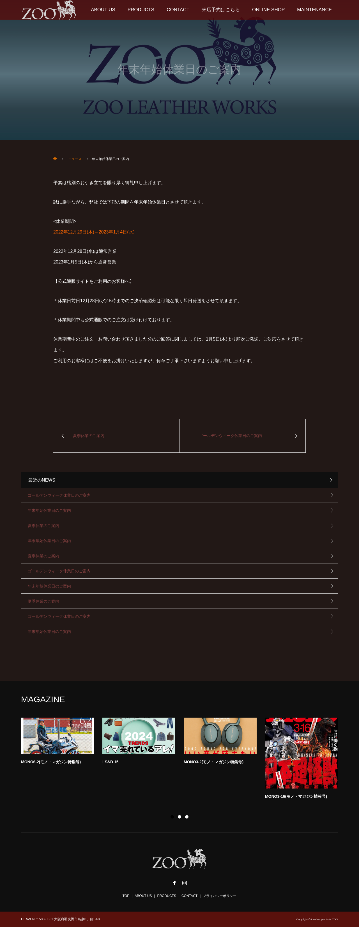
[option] (183, 760)
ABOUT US (103, 9)
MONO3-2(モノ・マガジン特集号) (213, 762)
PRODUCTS (141, 9)
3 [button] (186, 817)
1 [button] (172, 817)
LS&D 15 (110, 762)
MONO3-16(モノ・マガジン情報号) (296, 796)
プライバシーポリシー (219, 896)
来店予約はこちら (221, 9)
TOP (126, 896)
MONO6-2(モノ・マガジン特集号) (51, 762)
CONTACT (178, 9)
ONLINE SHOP (268, 9)
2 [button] (179, 817)
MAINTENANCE (314, 9)
